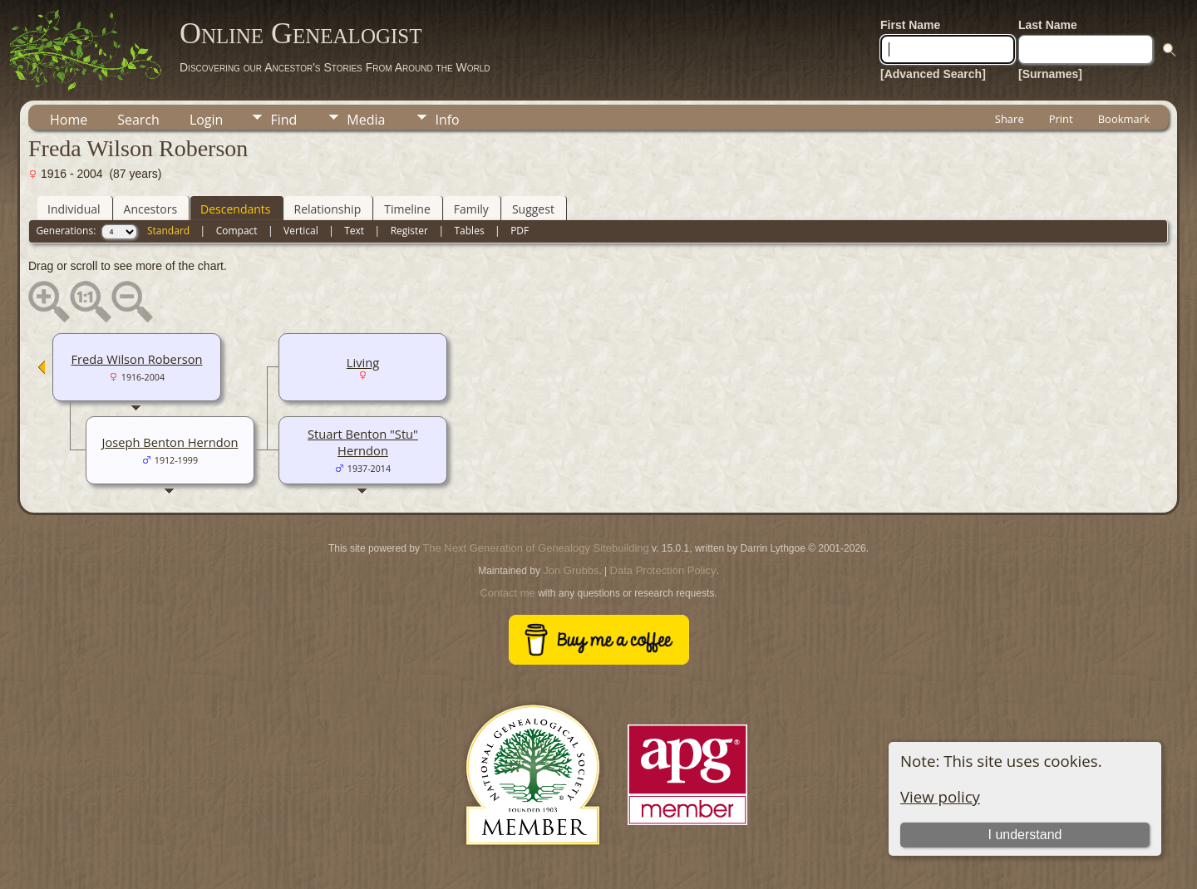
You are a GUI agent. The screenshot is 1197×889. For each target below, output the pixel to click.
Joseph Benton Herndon (169, 442)
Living (363, 362)
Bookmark (1124, 118)
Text (354, 230)
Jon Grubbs (570, 570)
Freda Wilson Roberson (136, 359)
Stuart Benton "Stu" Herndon (363, 442)
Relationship (328, 209)
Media (366, 120)
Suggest (533, 209)
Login (207, 120)
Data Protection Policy (663, 570)
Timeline (407, 209)
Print (1061, 118)
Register (409, 230)
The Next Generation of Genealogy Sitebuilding (535, 548)
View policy (940, 796)
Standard (168, 230)
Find (283, 120)
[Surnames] (1050, 74)
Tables (470, 230)
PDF (519, 230)
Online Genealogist (301, 33)
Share (1009, 118)
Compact (237, 230)
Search (138, 120)
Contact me (507, 593)
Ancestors (150, 209)
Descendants (235, 209)
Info (447, 120)
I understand (1025, 835)
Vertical (300, 230)
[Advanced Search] (933, 74)
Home (68, 120)
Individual (74, 209)
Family (471, 209)
